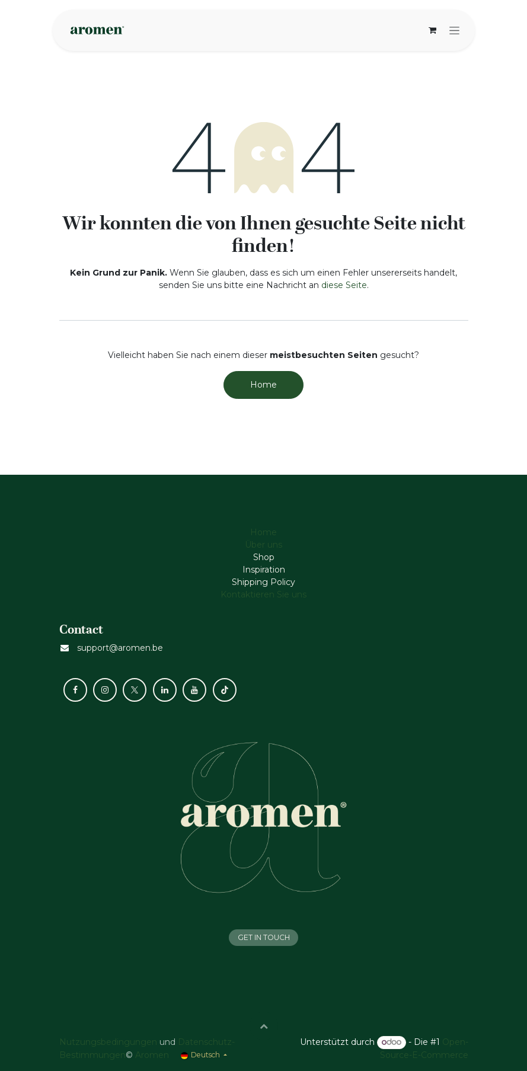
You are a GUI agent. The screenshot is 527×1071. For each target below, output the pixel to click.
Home (263, 384)
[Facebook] (75, 690)
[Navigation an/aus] (454, 30)
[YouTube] (194, 690)
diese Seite (344, 285)
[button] (264, 1026)
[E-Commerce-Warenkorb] (432, 30)
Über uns (263, 544)
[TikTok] (225, 690)
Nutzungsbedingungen (108, 1042)
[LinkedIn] (165, 690)
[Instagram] (105, 690)
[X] (134, 690)
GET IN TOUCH (264, 937)
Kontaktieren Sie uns (263, 594)
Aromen (152, 1055)
